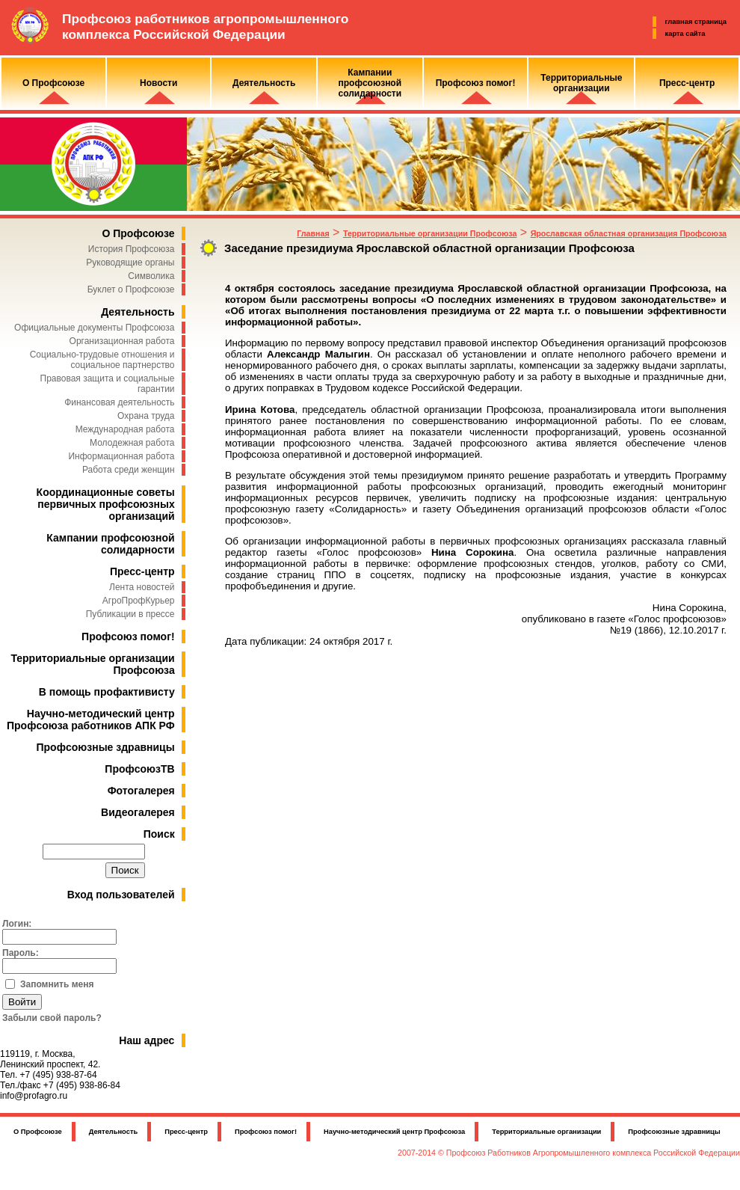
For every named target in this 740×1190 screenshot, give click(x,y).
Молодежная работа (132, 443)
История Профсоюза (131, 249)
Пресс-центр (142, 571)
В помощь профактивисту (107, 692)
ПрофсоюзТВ (139, 769)
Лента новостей (142, 587)
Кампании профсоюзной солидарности (110, 544)
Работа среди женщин (128, 469)
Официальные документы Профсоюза (94, 327)
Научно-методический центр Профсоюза (394, 1131)
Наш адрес (146, 1040)
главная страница (696, 21)
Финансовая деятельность (119, 402)
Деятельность (137, 312)
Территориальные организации (546, 1131)
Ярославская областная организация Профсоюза (629, 233)
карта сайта (685, 33)
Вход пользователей (121, 895)
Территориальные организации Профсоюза (430, 233)
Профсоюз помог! (128, 636)
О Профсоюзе (138, 233)
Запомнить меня (57, 984)
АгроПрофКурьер (138, 600)
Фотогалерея (141, 791)
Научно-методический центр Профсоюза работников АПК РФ (91, 720)
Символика (151, 276)
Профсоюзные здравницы (106, 747)
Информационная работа (121, 456)
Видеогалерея (138, 812)
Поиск (159, 834)
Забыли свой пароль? (52, 1018)
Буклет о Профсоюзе (131, 289)
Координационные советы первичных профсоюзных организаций (106, 504)
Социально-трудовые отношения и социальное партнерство (102, 359)
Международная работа (125, 429)
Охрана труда (146, 416)
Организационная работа (122, 341)
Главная (313, 233)
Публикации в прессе (130, 614)
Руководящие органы (130, 262)
